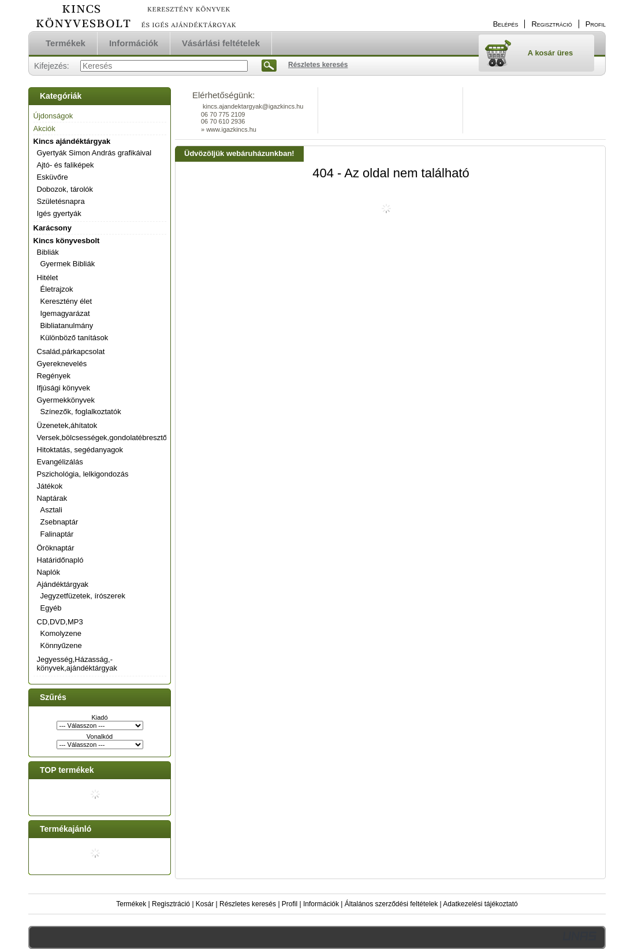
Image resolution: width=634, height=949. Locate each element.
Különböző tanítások (74, 337)
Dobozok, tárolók (65, 189)
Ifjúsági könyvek (64, 388)
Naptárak (52, 498)
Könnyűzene (61, 645)
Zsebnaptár (59, 522)
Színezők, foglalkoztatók (80, 411)
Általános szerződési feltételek (391, 904)
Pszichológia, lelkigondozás (83, 474)
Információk (321, 904)
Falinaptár (57, 534)
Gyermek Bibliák (67, 263)
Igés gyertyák (59, 213)
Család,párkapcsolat (71, 351)
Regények (54, 375)
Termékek (131, 904)
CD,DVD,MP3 (60, 621)
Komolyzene (61, 633)
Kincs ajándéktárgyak (72, 141)
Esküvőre (52, 177)
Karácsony (52, 228)
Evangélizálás (60, 461)
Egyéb (51, 608)
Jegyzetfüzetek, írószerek (82, 595)
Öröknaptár (55, 548)
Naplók (48, 572)
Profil (289, 904)
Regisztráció (171, 904)
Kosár (205, 904)
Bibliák (48, 252)
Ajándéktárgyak (63, 584)
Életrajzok (56, 289)
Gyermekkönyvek (66, 400)
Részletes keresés (247, 904)
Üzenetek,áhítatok (67, 425)
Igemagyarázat (65, 313)
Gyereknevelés (62, 363)
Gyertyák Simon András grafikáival (94, 152)
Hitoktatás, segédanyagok (80, 449)
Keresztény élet (66, 301)
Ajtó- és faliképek (65, 165)
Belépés (506, 24)
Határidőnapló (60, 560)
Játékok (50, 486)
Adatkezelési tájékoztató (480, 904)
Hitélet (47, 277)
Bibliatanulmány (67, 325)
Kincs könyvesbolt (66, 240)
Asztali (51, 509)
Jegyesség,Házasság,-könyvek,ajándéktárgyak (77, 663)
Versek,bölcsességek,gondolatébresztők (104, 437)
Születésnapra (61, 201)
